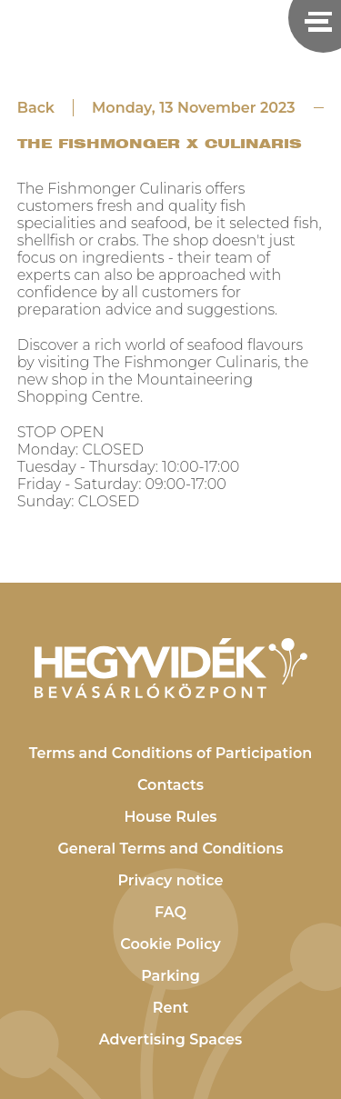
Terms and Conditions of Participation (171, 753)
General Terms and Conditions (171, 848)
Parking (170, 975)
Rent (170, 1007)
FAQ (170, 912)
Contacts (170, 785)
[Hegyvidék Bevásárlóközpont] (171, 668)
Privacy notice (170, 880)
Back (36, 107)
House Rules (170, 816)
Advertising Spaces (171, 1039)
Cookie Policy (170, 944)
